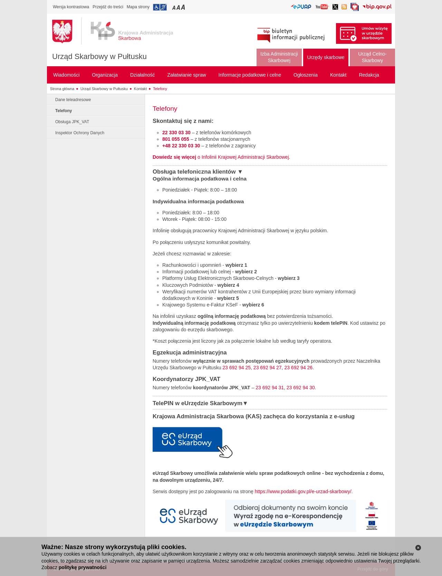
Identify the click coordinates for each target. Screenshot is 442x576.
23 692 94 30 (301, 387)
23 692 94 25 (236, 367)
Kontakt (140, 89)
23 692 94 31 (270, 387)
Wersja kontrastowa (71, 6)
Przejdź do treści (108, 6)
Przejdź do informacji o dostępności (160, 7)
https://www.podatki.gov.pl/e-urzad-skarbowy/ (303, 491)
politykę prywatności (82, 567)
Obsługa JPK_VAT (72, 121)
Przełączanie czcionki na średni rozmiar (178, 7)
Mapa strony (138, 6)
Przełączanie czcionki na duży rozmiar (183, 7)
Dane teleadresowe (73, 99)
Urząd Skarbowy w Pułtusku (99, 56)
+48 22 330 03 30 (181, 145)
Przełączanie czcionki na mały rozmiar (174, 7)
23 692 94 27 (267, 367)
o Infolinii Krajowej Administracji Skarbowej (221, 157)
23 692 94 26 (298, 367)
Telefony (160, 89)
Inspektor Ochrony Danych (79, 132)
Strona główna (62, 89)
